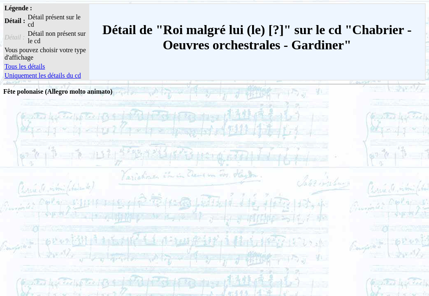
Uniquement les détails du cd (43, 75)
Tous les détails (25, 66)
